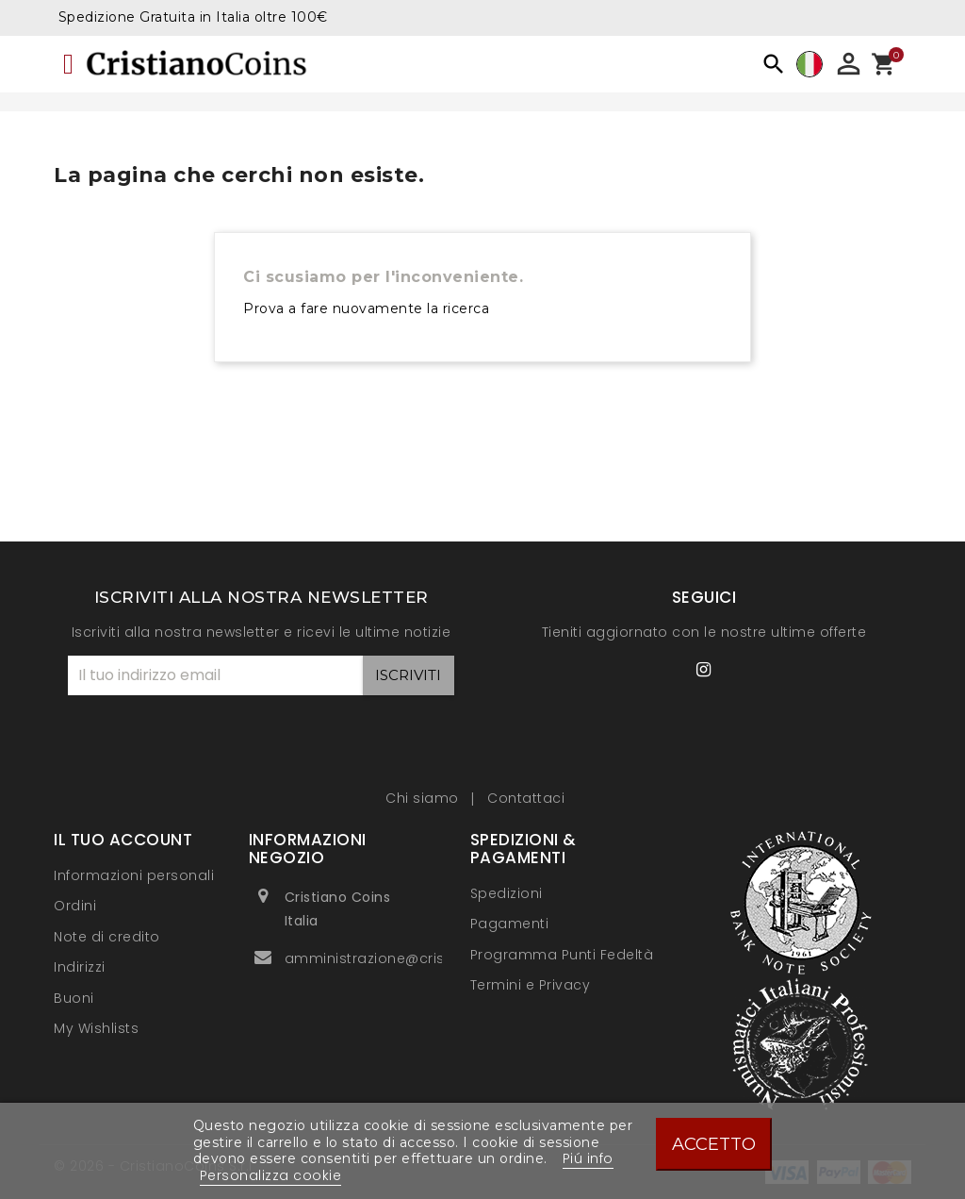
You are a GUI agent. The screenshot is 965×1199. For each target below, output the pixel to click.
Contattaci (525, 798)
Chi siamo (424, 798)
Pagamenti (509, 923)
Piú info (588, 1158)
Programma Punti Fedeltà (562, 954)
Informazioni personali (134, 875)
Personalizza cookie (271, 1175)
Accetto (714, 1144)
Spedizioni (506, 893)
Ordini (75, 905)
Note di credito (107, 936)
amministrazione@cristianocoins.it (409, 958)
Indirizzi (80, 967)
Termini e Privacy (530, 984)
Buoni (74, 998)
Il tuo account (123, 839)
